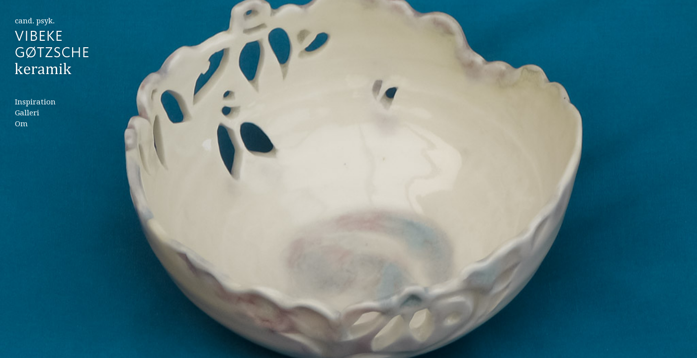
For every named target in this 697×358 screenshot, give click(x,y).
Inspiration (35, 101)
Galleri (27, 112)
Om (21, 123)
